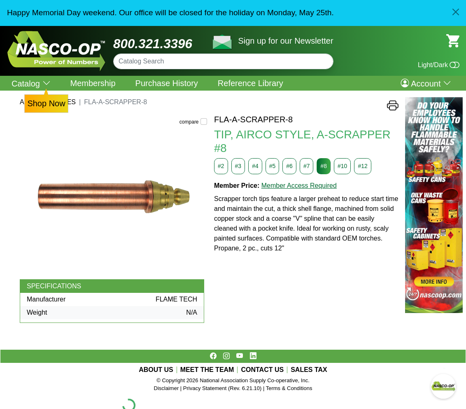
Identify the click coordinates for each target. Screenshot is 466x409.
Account (426, 83)
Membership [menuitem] (93, 83)
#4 (255, 166)
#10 (342, 166)
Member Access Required (299, 185)
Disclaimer (166, 388)
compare (189, 122)
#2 (221, 166)
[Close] (456, 11)
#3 (238, 166)
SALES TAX (309, 370)
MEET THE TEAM (207, 370)
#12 (362, 166)
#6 (289, 166)
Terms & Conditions (289, 388)
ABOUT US (156, 370)
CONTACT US (262, 370)
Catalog (31, 83)
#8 (323, 166)
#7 (306, 166)
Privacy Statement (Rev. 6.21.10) (222, 388)
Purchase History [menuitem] (166, 83)
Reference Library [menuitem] (250, 83)
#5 (272, 166)
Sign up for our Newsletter (285, 40)
